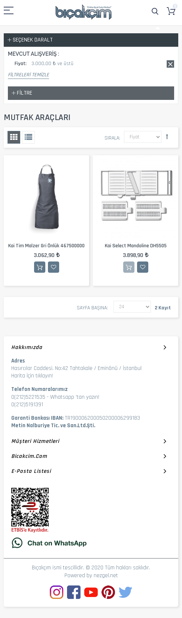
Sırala (111, 138)
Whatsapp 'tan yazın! (74, 397)
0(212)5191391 (27, 404)
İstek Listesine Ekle (53, 267)
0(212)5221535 (28, 397)
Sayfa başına (92, 308)
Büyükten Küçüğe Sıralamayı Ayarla (167, 136)
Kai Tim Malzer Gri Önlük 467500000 (46, 245)
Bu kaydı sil (170, 64)
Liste (28, 137)
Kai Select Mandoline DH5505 (136, 245)
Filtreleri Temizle (28, 74)
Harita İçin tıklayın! (32, 375)
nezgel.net (106, 575)
